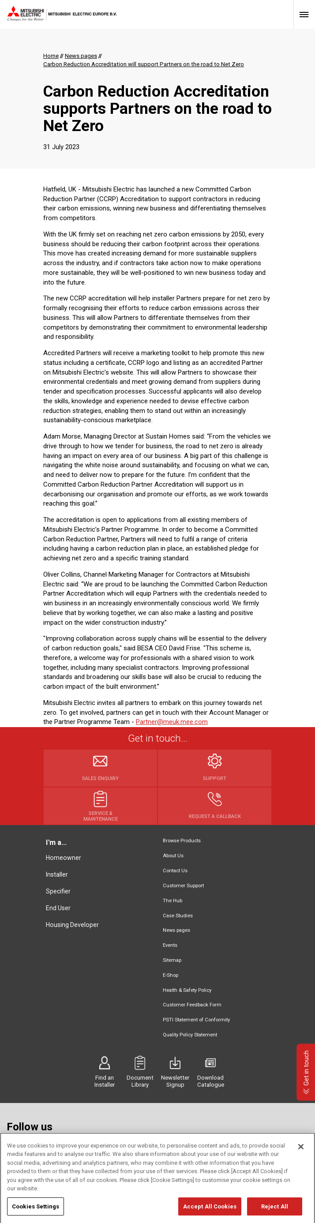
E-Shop (170, 975)
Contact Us (175, 871)
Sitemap (172, 960)
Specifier (58, 891)
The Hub (172, 901)
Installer (57, 874)
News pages (176, 930)
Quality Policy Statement (190, 1035)
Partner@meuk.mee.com (172, 722)
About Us (173, 856)
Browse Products (182, 841)
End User (58, 908)
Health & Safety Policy (187, 990)
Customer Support (183, 886)
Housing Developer (72, 924)
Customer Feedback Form (192, 1005)
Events (170, 945)
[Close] (301, 1158)
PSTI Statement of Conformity (196, 1020)
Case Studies (178, 916)
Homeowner (63, 857)
